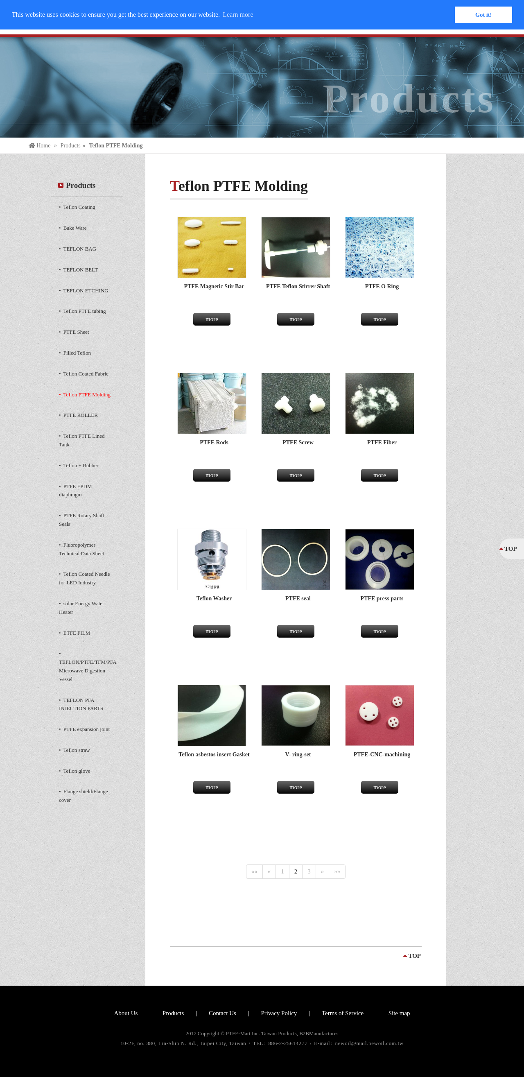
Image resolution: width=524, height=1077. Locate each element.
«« (254, 871)
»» (337, 871)
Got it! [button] (483, 14)
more (212, 319)
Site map (399, 1013)
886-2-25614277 (288, 1043)
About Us (126, 1013)
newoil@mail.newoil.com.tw (369, 1043)
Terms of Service (343, 1013)
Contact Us (222, 1013)
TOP (414, 956)
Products (71, 146)
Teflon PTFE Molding (115, 146)
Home (40, 146)
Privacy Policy (279, 1013)
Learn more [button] (238, 14)
